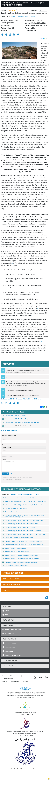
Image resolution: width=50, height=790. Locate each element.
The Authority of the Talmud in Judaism (14, 508)
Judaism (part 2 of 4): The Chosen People (15, 419)
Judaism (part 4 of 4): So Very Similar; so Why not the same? (21, 426)
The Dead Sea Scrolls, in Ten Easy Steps (15, 565)
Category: (5, 16)
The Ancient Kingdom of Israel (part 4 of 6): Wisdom (18, 527)
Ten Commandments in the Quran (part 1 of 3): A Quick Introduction (23, 498)
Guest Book (5, 681)
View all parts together (9, 430)
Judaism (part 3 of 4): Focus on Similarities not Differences (21, 399)
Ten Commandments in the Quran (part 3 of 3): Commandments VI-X (23, 544)
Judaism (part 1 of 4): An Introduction (14, 415)
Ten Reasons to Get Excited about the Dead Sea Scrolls (19, 562)
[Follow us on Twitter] (40, 677)
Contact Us (25, 681)
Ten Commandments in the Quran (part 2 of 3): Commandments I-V (23, 541)
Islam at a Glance (8, 678)
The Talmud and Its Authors (11, 512)
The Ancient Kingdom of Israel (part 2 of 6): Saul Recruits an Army (22, 520)
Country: (4, 445)
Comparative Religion (22, 16)
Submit (5, 474)
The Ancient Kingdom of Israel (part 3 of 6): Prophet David (20, 523)
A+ (46, 10)
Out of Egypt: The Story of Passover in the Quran (17, 537)
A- (40, 10)
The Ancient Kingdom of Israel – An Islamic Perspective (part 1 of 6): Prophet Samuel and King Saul (23, 516)
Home (3, 676)
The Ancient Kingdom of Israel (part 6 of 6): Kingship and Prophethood (23, 534)
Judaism (33, 16)
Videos (18, 676)
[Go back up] (46, 597)
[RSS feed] (46, 677)
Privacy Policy (15, 681)
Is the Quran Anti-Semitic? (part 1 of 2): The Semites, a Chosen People (23, 501)
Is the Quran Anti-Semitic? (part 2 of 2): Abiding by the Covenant (22, 505)
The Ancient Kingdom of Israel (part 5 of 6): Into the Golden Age (21, 530)
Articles (13, 16)
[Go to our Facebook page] (35, 677)
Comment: (5, 459)
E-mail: (4, 450)
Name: (4, 439)
